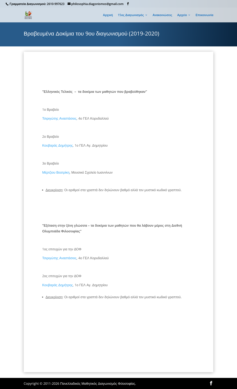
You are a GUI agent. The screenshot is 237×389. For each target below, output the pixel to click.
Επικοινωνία (204, 15)
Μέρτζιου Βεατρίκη (55, 172)
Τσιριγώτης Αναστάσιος (59, 118)
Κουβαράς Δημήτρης (57, 145)
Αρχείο (182, 15)
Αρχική (108, 15)
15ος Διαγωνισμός (131, 15)
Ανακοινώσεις (162, 15)
